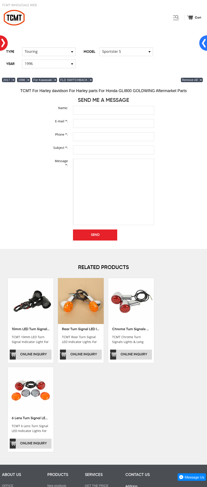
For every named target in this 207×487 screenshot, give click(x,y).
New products (56, 395)
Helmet (52, 426)
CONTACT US (137, 385)
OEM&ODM (93, 420)
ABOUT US (11, 385)
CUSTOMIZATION (97, 414)
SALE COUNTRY (14, 420)
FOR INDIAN (56, 414)
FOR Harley (55, 402)
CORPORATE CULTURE (19, 414)
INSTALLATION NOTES (101, 408)
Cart (198, 17)
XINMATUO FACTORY (17, 402)
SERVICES (94, 385)
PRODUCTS (57, 385)
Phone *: (61, 134)
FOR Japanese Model (62, 420)
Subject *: (60, 148)
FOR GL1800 (56, 408)
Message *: (61, 163)
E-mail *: (61, 121)
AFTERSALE (94, 402)
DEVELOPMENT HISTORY (21, 408)
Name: (63, 108)
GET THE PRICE (97, 395)
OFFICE (7, 395)
